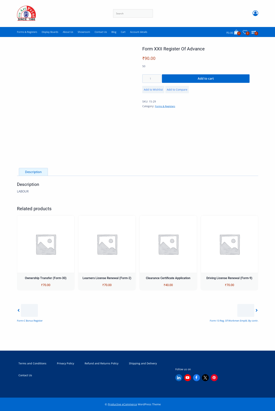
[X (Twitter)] (205, 377)
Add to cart (206, 78)
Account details (138, 32)
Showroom (84, 32)
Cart (123, 32)
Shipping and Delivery (143, 363)
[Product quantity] (151, 78)
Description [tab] (33, 172)
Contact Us (101, 32)
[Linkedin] (178, 377)
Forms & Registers (27, 32)
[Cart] (233, 32)
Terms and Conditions (32, 363)
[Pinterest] (214, 377)
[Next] (234, 312)
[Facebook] (196, 377)
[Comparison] (254, 32)
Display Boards (50, 32)
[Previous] (30, 312)
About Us (68, 32)
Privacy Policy (65, 363)
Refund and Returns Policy (101, 363)
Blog (113, 32)
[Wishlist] (246, 32)
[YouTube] (187, 377)
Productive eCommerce (122, 404)
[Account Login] (255, 13)
